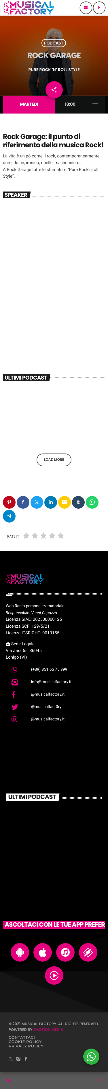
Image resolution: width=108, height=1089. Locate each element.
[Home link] (28, 7)
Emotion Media (48, 1029)
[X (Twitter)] (11, 1059)
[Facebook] (26, 1059)
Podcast (53, 43)
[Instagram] (18, 1059)
